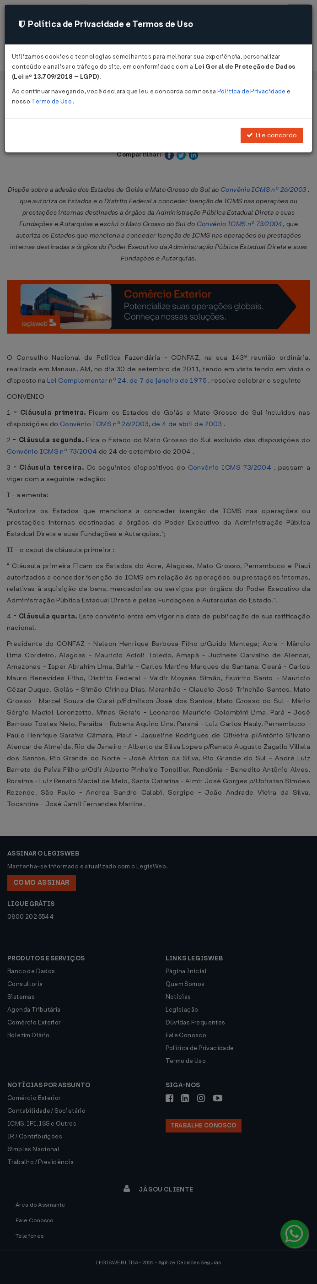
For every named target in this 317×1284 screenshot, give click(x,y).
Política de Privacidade (252, 91)
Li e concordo (272, 135)
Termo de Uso (52, 101)
